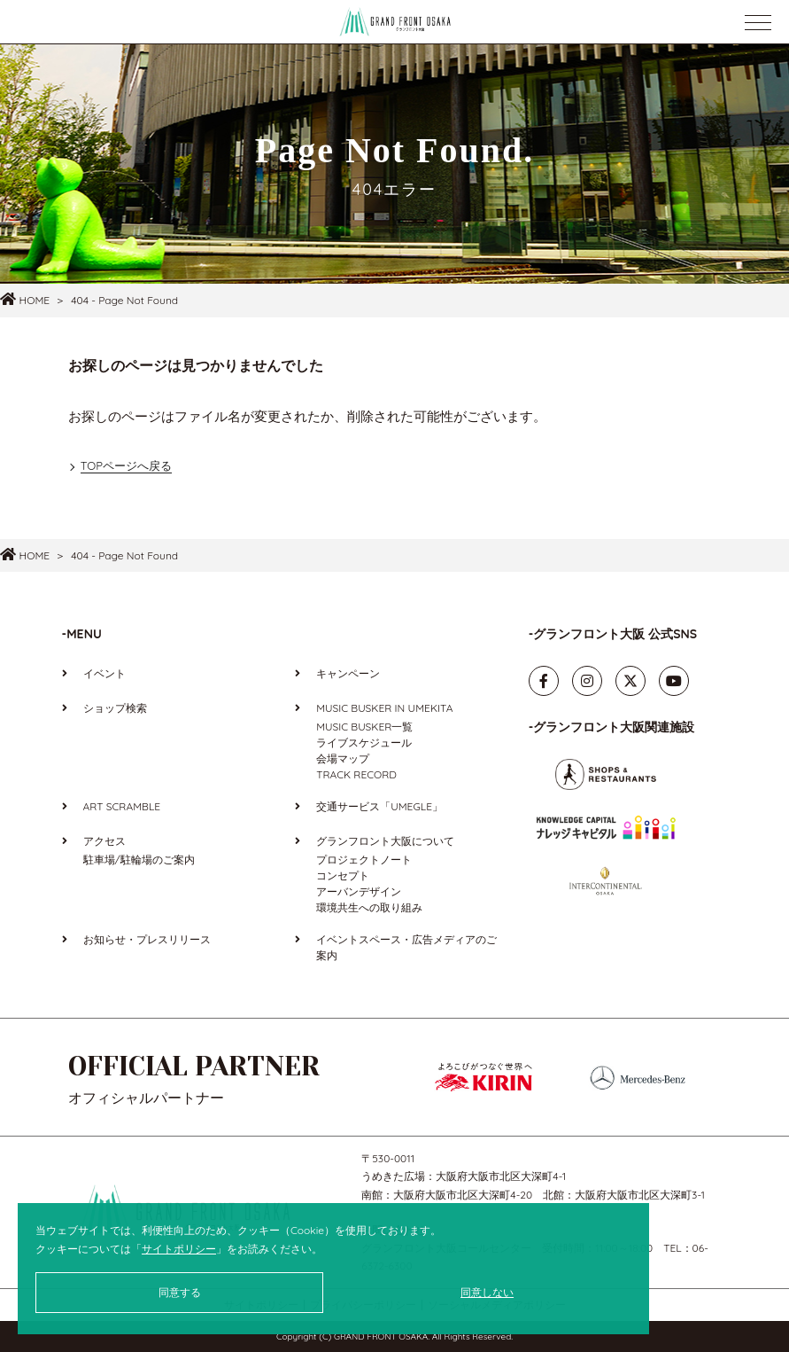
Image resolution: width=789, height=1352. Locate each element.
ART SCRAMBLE (121, 806)
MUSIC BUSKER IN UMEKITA (384, 708)
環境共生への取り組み (369, 907)
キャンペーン (348, 673)
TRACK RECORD (356, 774)
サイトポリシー (179, 1248)
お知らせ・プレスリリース (147, 939)
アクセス (104, 841)
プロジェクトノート (364, 859)
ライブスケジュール (364, 742)
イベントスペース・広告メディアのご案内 (406, 947)
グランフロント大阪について (385, 841)
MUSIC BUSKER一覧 (364, 726)
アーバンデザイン (358, 891)
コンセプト (342, 875)
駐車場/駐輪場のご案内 (139, 859)
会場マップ (342, 758)
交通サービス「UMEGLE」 (379, 806)
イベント (104, 673)
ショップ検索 (115, 708)
